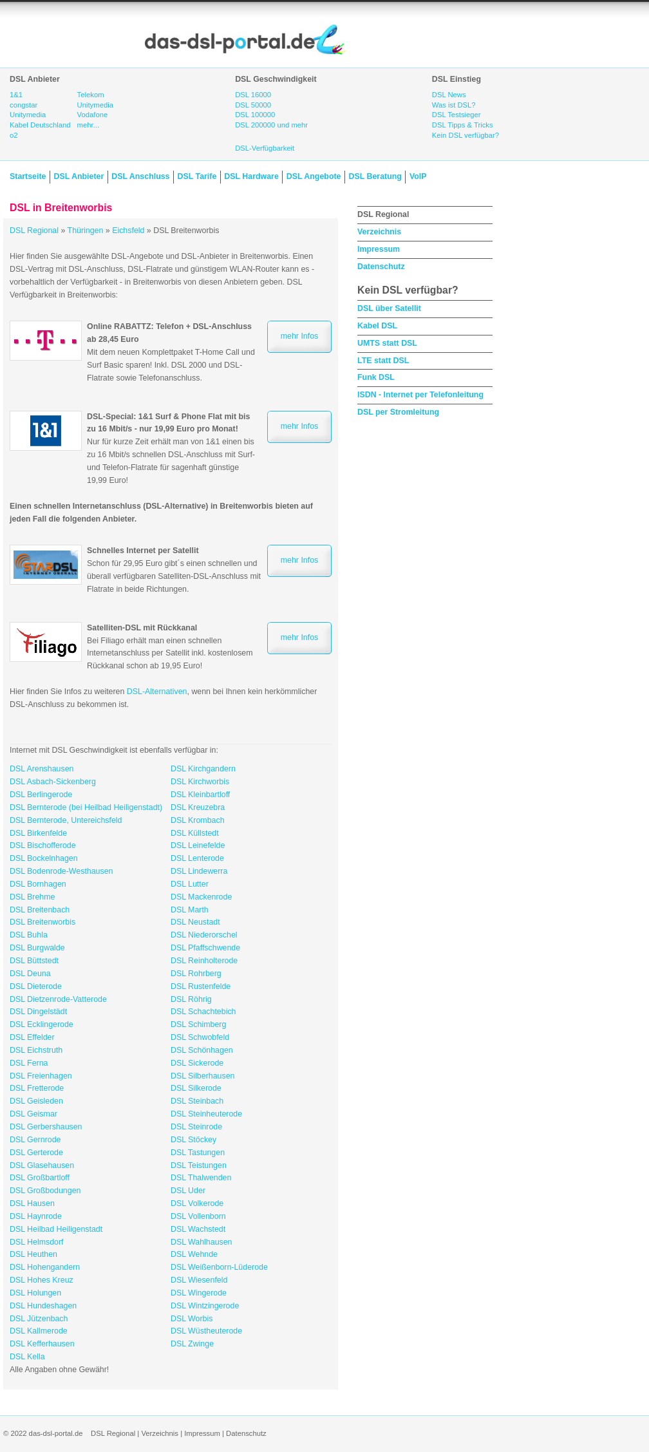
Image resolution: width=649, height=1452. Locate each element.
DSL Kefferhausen (42, 1343)
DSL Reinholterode (204, 960)
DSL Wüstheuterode (206, 1330)
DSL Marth (190, 909)
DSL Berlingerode (41, 794)
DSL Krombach (198, 820)
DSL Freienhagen (41, 1075)
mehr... (88, 125)
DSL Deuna (30, 973)
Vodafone (92, 114)
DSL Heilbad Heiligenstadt (56, 1229)
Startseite (28, 176)
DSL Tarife (197, 176)
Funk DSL (376, 377)
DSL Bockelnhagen (44, 858)
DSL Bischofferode (43, 845)
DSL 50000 (253, 105)
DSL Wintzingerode (205, 1305)
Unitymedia (28, 114)
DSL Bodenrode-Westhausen (61, 871)
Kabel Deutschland (40, 125)
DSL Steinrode (196, 1126)
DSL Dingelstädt (38, 1011)
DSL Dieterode (36, 986)
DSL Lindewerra (199, 871)
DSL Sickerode (197, 1063)
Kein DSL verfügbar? (465, 135)
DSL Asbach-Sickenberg (53, 781)
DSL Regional (34, 230)
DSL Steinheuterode (206, 1113)
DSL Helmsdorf (37, 1242)
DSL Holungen (35, 1292)
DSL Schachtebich (203, 1011)
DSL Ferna (29, 1063)
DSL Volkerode (197, 1203)
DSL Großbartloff (40, 1177)
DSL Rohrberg (196, 973)
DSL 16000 (253, 95)
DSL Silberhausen (202, 1075)
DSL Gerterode (36, 1152)
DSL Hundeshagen (43, 1305)
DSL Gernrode (35, 1139)
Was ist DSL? (454, 105)
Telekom (90, 95)
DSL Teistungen (199, 1165)
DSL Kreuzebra (198, 807)
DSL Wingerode (199, 1292)
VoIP (418, 176)
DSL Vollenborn (198, 1216)
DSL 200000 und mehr (271, 125)
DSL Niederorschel (204, 934)
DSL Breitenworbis (42, 922)
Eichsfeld (128, 230)
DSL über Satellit (389, 308)
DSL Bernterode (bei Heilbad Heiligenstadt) (86, 807)
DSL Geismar (33, 1113)
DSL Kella (27, 1356)
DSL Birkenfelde (38, 833)
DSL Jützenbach (39, 1318)
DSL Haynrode (36, 1216)
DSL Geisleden (36, 1101)
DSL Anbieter (78, 176)
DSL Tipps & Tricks (462, 125)
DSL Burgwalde (37, 947)
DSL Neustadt (195, 922)
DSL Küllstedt (195, 833)
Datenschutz (381, 266)
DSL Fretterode (37, 1088)
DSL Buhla (29, 934)
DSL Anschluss (140, 176)
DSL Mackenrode (201, 896)
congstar (23, 105)
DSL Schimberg (198, 1024)
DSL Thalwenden (201, 1177)
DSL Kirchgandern (203, 768)
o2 (14, 135)
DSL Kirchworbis (200, 781)
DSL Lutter (190, 884)
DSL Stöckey (193, 1139)
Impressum (378, 249)
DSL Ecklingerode (41, 1024)
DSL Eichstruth (36, 1050)
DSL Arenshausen (41, 768)
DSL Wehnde (194, 1254)
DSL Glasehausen (42, 1165)
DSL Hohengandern (45, 1267)
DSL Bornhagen (38, 884)
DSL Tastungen (198, 1152)
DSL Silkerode (196, 1088)
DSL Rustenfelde (200, 986)
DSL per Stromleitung (398, 412)
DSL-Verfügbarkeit (264, 148)
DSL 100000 (255, 114)
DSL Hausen (32, 1203)
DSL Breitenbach (40, 909)
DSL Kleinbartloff (200, 794)
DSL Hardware (251, 176)
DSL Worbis (191, 1318)
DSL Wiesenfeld (199, 1280)
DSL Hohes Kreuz (41, 1280)
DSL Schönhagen (202, 1050)
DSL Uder (188, 1190)
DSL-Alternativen (157, 691)
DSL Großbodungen (45, 1190)
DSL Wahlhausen (201, 1242)
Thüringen (86, 230)
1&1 (16, 95)
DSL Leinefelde (198, 845)
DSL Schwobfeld (200, 1037)
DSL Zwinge (192, 1343)
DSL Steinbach (197, 1101)
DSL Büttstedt (34, 960)
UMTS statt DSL (387, 343)
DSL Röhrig (191, 999)
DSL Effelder (32, 1037)
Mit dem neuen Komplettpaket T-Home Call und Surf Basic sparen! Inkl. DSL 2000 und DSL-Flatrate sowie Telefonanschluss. (171, 352)
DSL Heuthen (33, 1254)
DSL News (449, 95)
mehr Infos (300, 336)
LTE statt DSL (383, 360)
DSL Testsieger (456, 114)
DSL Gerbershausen (46, 1126)
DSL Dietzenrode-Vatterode (58, 999)
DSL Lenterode (197, 858)
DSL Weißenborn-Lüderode (219, 1267)
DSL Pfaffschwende (205, 947)
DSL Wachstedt (198, 1229)
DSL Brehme (32, 896)
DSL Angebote (314, 176)
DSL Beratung (374, 176)
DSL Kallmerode (39, 1330)
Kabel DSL (377, 325)
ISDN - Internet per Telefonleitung (420, 394)
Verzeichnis (379, 231)
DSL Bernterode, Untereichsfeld (66, 820)
